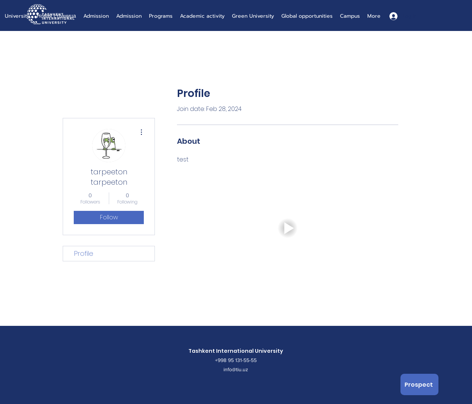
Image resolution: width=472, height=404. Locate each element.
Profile (83, 253)
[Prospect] (419, 384)
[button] (287, 228)
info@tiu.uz (235, 369)
